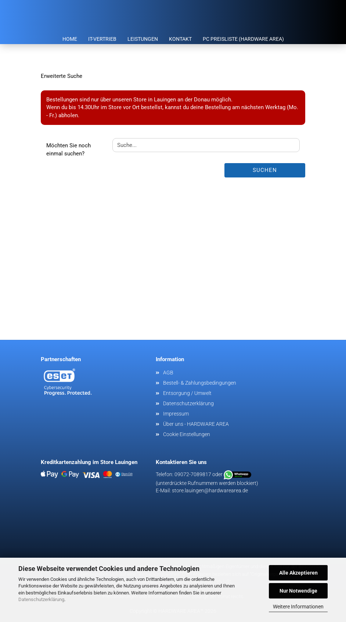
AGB (168, 372)
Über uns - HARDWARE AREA (196, 424)
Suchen (265, 170)
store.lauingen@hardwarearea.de (210, 490)
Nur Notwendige (298, 591)
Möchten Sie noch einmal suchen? (68, 149)
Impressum (176, 414)
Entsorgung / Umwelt (187, 393)
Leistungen (142, 39)
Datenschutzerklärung (41, 599)
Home (69, 39)
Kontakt (180, 39)
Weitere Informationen (298, 607)
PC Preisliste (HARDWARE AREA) (243, 39)
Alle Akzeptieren (298, 573)
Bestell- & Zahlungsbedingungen (199, 383)
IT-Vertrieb (102, 39)
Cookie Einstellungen (186, 434)
